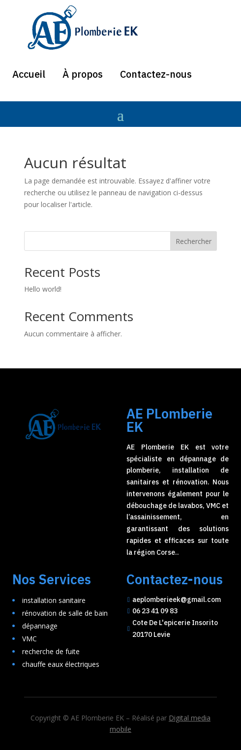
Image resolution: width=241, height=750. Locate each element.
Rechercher (193, 241)
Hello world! (42, 289)
